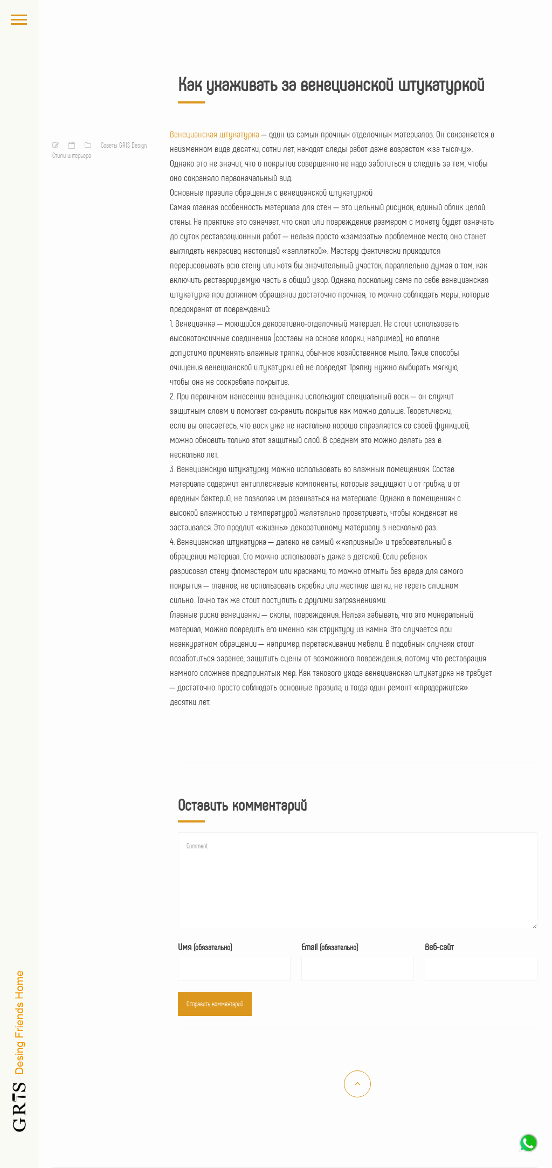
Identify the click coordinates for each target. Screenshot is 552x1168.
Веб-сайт (439, 946)
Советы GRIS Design (124, 145)
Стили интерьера (71, 155)
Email (329, 946)
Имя (205, 946)
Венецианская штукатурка (214, 134)
